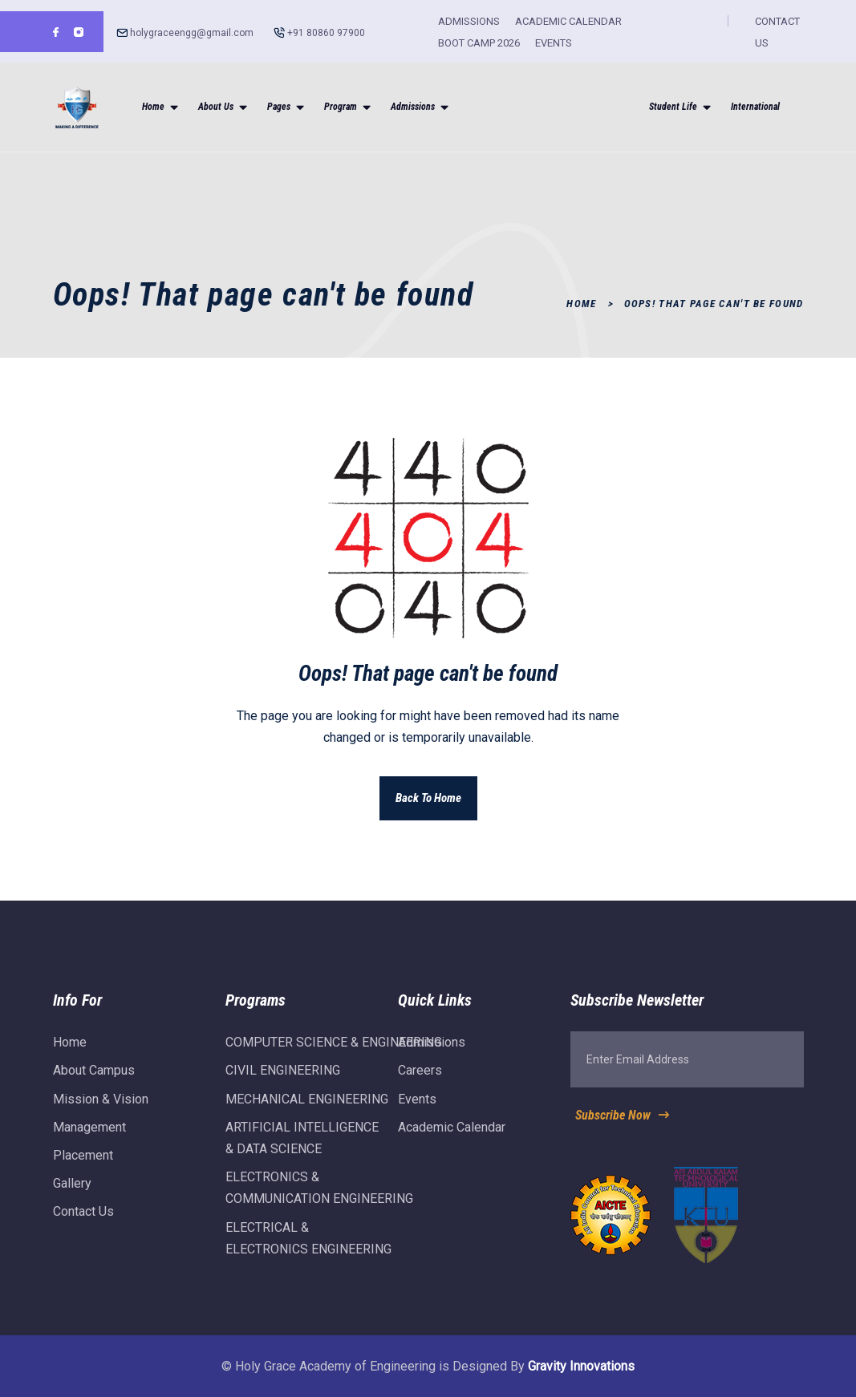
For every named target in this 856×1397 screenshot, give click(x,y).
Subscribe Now (623, 1124)
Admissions (413, 106)
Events (417, 1108)
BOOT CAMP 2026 (479, 43)
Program (340, 106)
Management (89, 1136)
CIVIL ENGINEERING (282, 1079)
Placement (83, 1164)
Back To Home (428, 798)
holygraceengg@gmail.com (192, 32)
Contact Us (83, 1221)
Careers (420, 1079)
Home (153, 106)
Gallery (72, 1193)
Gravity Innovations (581, 1366)
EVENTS (553, 43)
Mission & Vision (100, 1108)
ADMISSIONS (469, 21)
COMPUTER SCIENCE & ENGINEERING (333, 1051)
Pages (278, 106)
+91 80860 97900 (326, 32)
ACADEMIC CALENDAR (568, 21)
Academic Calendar (451, 1136)
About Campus (94, 1079)
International (755, 106)
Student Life (673, 106)
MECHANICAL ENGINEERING (306, 1108)
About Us (215, 106)
